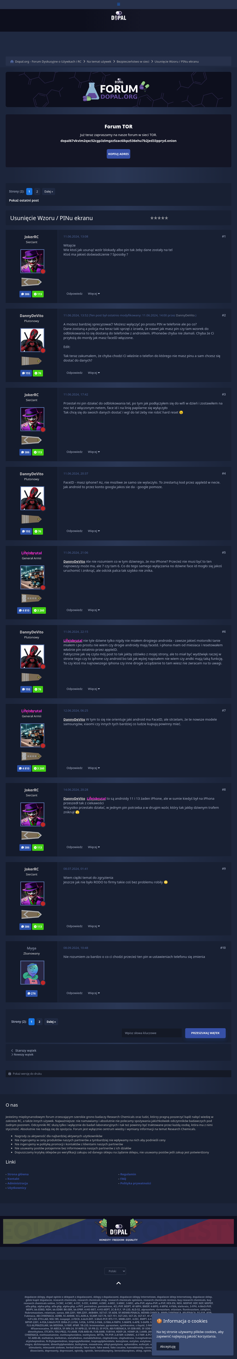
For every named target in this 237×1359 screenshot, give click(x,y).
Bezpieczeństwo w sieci (133, 61)
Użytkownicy (16, 1188)
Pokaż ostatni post (24, 200)
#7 (224, 710)
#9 (224, 869)
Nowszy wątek (22, 1054)
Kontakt (13, 1179)
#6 (224, 632)
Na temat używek (99, 61)
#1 (224, 236)
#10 (223, 948)
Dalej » (48, 191)
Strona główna (18, 1174)
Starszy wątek (25, 1051)
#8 (224, 790)
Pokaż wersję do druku (25, 1074)
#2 (224, 315)
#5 (224, 552)
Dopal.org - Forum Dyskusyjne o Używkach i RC (48, 61)
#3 (224, 394)
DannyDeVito (185, 315)
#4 (224, 473)
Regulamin (128, 1174)
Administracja (17, 1183)
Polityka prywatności (135, 1183)
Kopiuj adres (118, 154)
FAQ (123, 1179)
